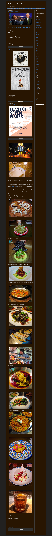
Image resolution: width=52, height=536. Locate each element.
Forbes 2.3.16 (37, 17)
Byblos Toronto (29, 185)
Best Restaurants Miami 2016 (13, 11)
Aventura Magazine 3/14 (38, 20)
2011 (36, 99)
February (38, 94)
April (37, 92)
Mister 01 (37, 58)
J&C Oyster (37, 43)
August (37, 89)
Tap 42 (36, 72)
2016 (36, 80)
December (38, 81)
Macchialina (37, 40)
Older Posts (32, 531)
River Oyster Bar (37, 59)
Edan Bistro (37, 50)
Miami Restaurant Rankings (10, 8)
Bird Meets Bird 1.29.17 (12, 49)
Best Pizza (24, 8)
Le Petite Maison (37, 64)
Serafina (37, 70)
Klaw (36, 42)
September (38, 88)
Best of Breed (33, 8)
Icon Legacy (9, 185)
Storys (16, 186)
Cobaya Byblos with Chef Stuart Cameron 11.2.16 (40, 85)
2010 (36, 100)
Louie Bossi (37, 69)
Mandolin (37, 61)
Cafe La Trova (37, 63)
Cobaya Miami (9, 160)
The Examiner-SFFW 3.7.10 (38, 27)
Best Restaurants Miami (11, 47)
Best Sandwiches (28, 8)
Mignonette (37, 71)
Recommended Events (38, 8)
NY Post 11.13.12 (38, 24)
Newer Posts (9, 531)
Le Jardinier (37, 37)
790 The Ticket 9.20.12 (38, 25)
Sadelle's (37, 55)
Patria (12, 186)
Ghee (36, 67)
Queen (36, 51)
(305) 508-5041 (11, 527)
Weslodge (14, 186)
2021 (36, 76)
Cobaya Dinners (16, 8)
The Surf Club (37, 34)
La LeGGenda (37, 66)
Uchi (36, 48)
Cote (36, 31)
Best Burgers (20, 8)
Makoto (37, 45)
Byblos (23, 160)
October (37, 87)
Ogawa (36, 32)
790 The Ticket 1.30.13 (38, 22)
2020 (36, 77)
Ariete (36, 35)
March (37, 93)
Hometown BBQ (37, 56)
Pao (36, 47)
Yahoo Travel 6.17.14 (38, 19)
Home (42, 8)
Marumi (37, 62)
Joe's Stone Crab (37, 39)
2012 (36, 98)
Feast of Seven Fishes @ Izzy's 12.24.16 (15, 104)
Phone (8, 527)
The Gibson (37, 53)
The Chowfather (15, 3)
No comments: (16, 101)
